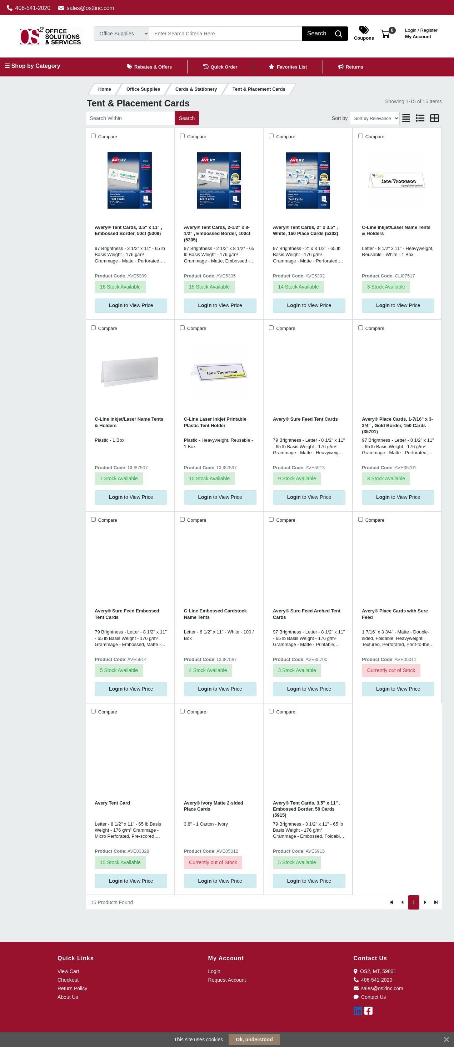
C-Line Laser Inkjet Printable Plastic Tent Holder (215, 422)
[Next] (424, 902)
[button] (385, 33)
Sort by (340, 118)
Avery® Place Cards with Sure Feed (395, 614)
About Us (68, 997)
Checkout (68, 980)
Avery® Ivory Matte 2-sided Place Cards (213, 806)
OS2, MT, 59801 (375, 971)
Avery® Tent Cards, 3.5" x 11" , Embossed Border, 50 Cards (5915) (306, 809)
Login (214, 971)
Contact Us (370, 997)
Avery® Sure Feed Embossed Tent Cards (127, 614)
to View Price (131, 305)
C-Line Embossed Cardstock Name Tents (215, 614)
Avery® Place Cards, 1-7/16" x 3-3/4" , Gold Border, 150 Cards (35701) (397, 425)
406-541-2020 (29, 8)
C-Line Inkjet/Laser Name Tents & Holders (396, 230)
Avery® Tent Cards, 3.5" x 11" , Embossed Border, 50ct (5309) (128, 230)
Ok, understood (254, 1039)
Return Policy (72, 988)
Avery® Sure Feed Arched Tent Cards (306, 614)
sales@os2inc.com (86, 8)
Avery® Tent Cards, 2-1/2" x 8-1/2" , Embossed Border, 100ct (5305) (217, 233)
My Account (421, 32)
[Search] (226, 33)
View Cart (68, 971)
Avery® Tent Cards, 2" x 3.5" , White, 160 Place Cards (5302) (305, 230)
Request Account (227, 980)
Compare (107, 136)
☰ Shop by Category (32, 66)
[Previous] (402, 902)
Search (187, 118)
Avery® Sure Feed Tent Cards (305, 419)
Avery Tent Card (112, 803)
